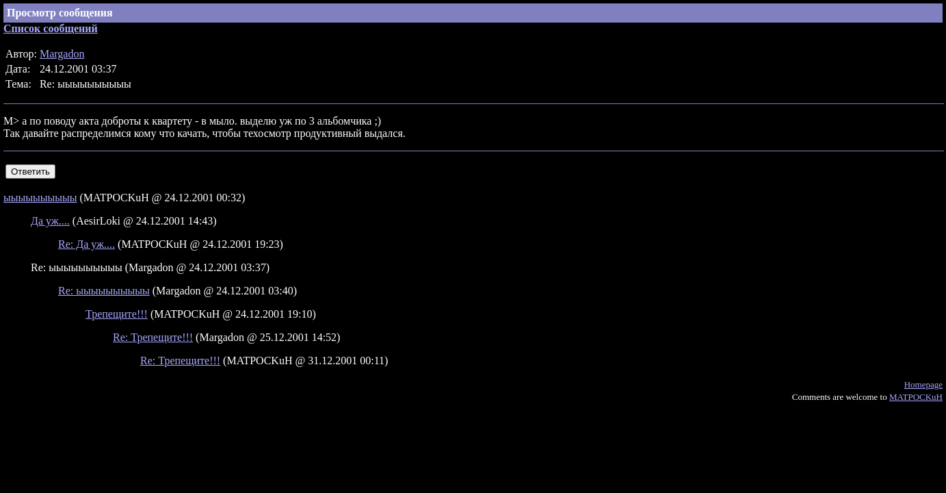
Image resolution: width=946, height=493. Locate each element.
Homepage (923, 384)
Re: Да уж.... (86, 244)
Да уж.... (50, 221)
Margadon (62, 54)
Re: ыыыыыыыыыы (104, 290)
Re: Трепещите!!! (153, 337)
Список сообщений (50, 28)
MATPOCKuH (916, 397)
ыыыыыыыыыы (40, 197)
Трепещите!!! (117, 314)
